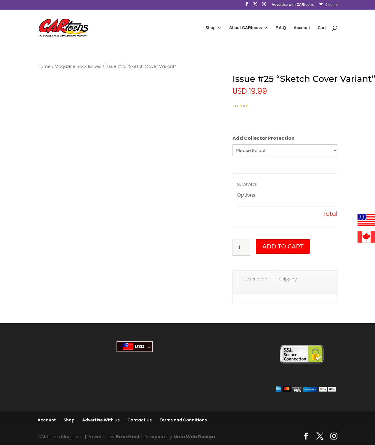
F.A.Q (281, 28)
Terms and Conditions (183, 420)
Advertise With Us (101, 420)
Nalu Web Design (194, 436)
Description (255, 279)
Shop (210, 28)
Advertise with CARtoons (293, 5)
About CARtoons (245, 28)
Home (44, 66)
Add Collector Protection (264, 138)
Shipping (288, 279)
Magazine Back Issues (78, 66)
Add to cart (282, 246)
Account (302, 28)
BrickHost (128, 436)
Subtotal (247, 184)
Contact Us (139, 420)
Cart (322, 28)
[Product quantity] (241, 247)
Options (246, 195)
